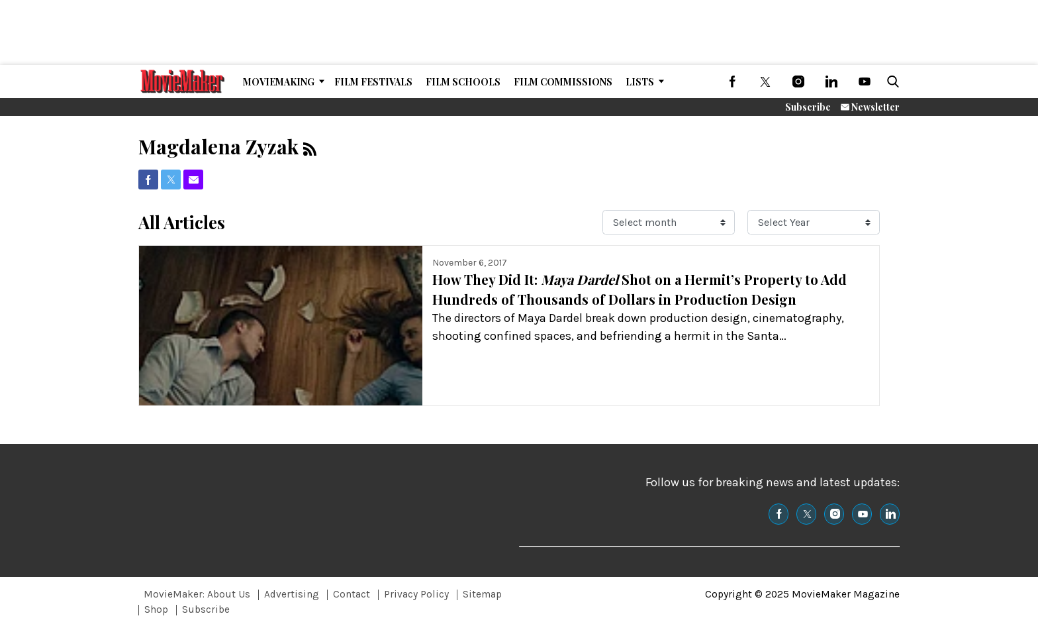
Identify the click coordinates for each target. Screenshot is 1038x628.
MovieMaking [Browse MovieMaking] (278, 82)
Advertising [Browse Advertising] (291, 594)
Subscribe (808, 107)
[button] (890, 81)
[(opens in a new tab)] (732, 81)
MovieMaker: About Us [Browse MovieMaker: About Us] (197, 594)
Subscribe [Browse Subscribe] (206, 609)
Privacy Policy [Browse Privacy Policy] (416, 594)
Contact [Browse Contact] (351, 594)
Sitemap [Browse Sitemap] (482, 594)
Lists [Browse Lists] (640, 82)
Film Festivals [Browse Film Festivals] (373, 82)
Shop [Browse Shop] (156, 609)
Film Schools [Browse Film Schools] (463, 82)
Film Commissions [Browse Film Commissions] (563, 82)
